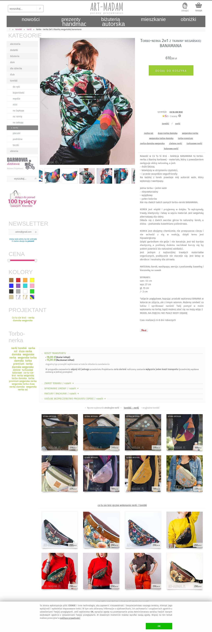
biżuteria (14, 56)
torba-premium (185, 138)
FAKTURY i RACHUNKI (62, 393)
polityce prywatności (70, 618)
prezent (30, 241)
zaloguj (185, 10)
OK (159, 626)
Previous (44, 102)
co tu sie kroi (176, 112)
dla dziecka (16, 68)
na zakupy (18, 122)
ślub (12, 74)
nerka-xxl (148, 133)
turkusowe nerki (194, 143)
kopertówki (18, 92)
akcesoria (15, 44)
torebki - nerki (131, 407)
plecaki (16, 133)
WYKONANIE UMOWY (61, 388)
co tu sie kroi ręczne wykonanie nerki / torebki (122, 505)
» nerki (14, 127)
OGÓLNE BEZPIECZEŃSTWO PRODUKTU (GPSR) (75, 398)
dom (12, 62)
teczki (16, 145)
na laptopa (18, 110)
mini (15, 104)
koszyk (198, 10)
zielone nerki (175, 143)
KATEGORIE (23, 35)
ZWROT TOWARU (59, 383)
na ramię (17, 116)
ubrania (14, 151)
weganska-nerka (190, 133)
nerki (177, 123)
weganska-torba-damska (161, 138)
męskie (16, 98)
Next (129, 102)
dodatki (14, 50)
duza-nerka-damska (167, 133)
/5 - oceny (169, 116)
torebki (14, 80)
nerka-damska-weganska (152, 143)
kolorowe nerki (171, 148)
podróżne (18, 139)
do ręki (16, 86)
